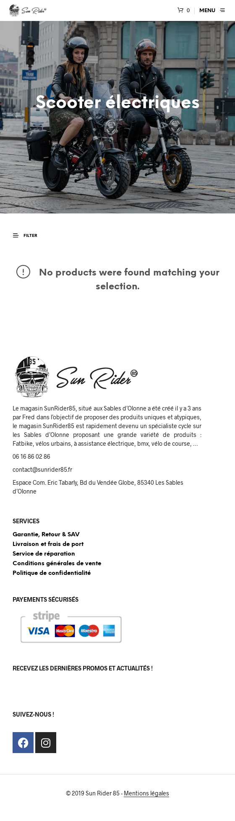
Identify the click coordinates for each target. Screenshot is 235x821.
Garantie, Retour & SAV (46, 535)
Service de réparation (44, 554)
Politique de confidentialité (52, 573)
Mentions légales (146, 793)
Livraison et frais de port (48, 544)
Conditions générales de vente (57, 564)
